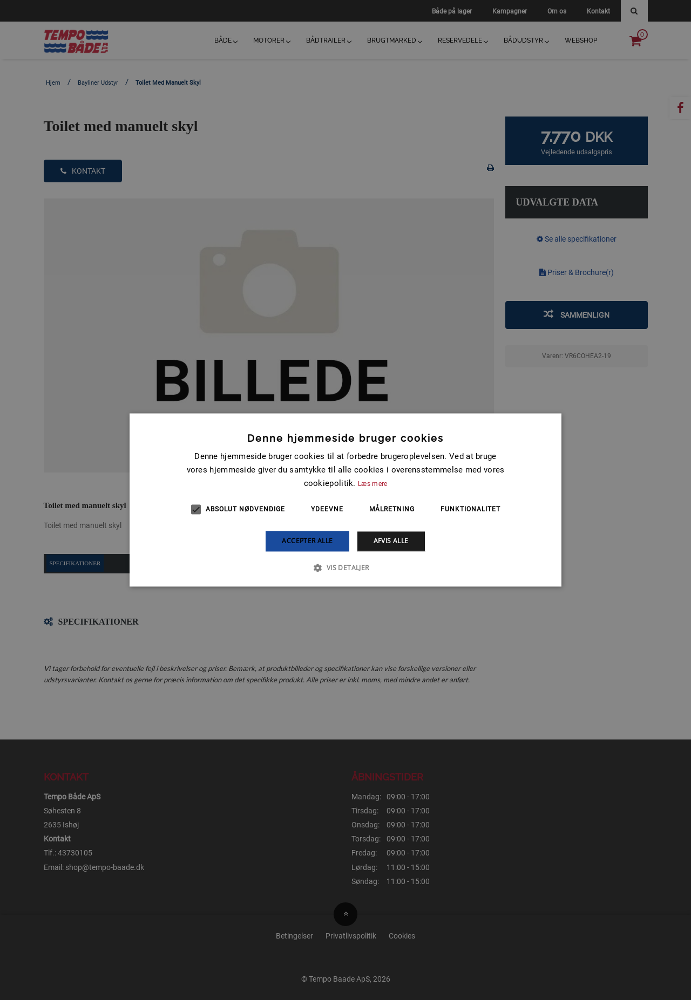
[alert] (345, 500)
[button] (345, 568)
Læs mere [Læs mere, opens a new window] (372, 484)
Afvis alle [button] (391, 540)
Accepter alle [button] (307, 540)
